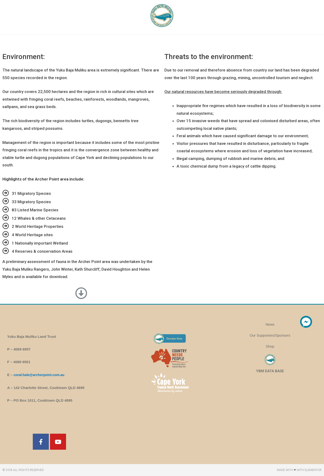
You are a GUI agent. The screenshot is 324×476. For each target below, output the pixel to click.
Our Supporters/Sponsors (270, 335)
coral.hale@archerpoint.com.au (40, 375)
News (270, 324)
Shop (270, 346)
